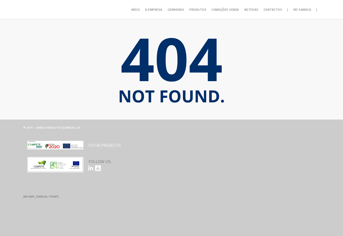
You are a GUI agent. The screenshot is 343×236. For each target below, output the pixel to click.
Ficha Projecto (105, 145)
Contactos (273, 9)
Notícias (251, 9)
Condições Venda (225, 9)
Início (135, 9)
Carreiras (176, 9)
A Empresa (153, 9)
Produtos (197, 9)
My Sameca (302, 9)
